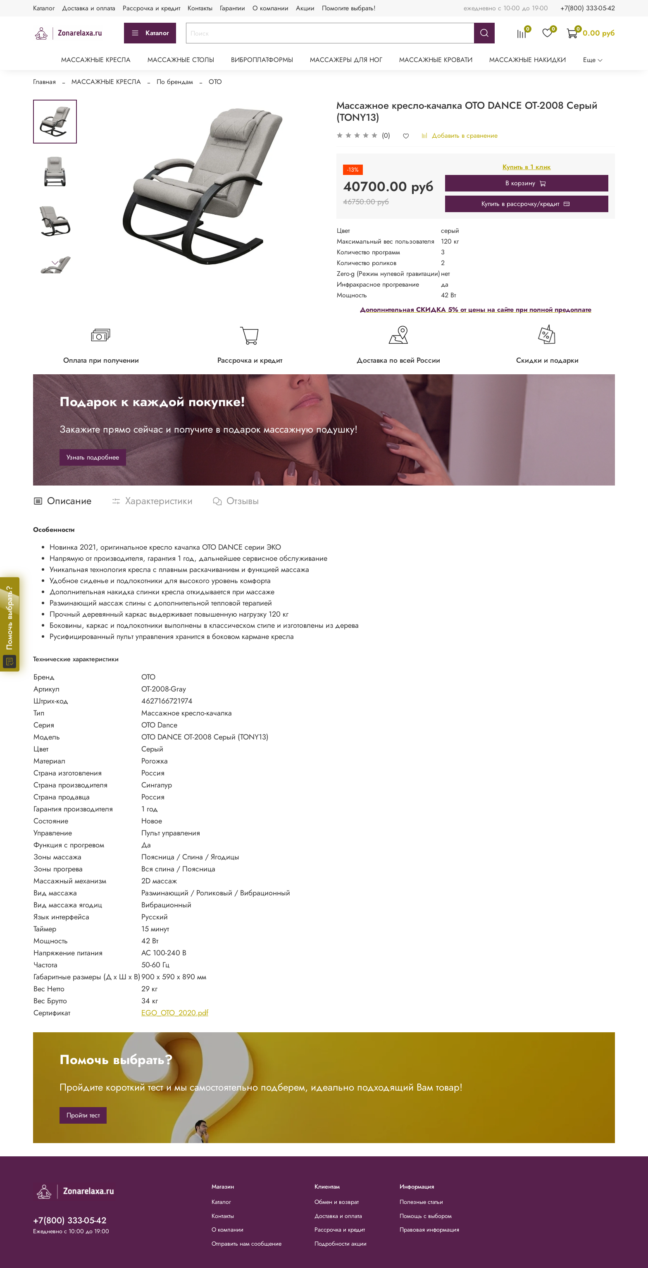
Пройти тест (83, 1115)
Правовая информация (429, 1229)
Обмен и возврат (336, 1202)
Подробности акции (340, 1243)
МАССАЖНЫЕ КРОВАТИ (435, 60)
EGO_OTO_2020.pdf (174, 1012)
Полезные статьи (421, 1202)
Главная (44, 81)
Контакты (200, 8)
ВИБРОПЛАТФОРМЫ (262, 60)
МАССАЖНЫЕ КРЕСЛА (96, 60)
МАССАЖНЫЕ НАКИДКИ (527, 60)
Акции (305, 8)
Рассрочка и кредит (151, 8)
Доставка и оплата (88, 8)
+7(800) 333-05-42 (587, 8)
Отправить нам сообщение (246, 1243)
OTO (215, 81)
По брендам (175, 81)
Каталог (44, 8)
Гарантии (232, 8)
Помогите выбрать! (349, 8)
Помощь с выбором (426, 1216)
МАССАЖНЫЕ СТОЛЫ (181, 60)
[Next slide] (55, 263)
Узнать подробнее (93, 457)
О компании (270, 8)
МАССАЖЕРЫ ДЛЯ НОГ (346, 60)
